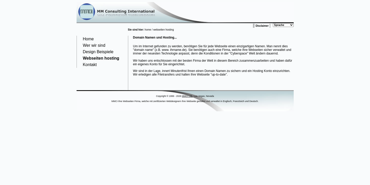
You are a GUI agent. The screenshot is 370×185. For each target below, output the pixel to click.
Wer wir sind (94, 45)
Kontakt (90, 64)
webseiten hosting (163, 29)
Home (88, 39)
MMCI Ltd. (187, 96)
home (148, 29)
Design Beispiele (98, 52)
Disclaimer (262, 25)
